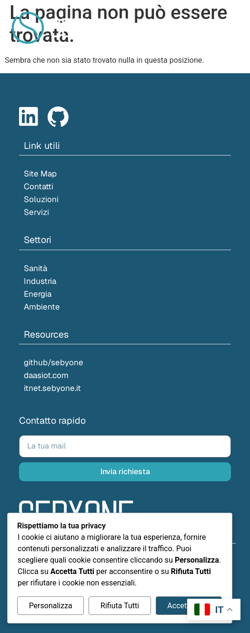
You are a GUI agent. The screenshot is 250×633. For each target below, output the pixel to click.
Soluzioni (41, 199)
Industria (40, 281)
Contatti (38, 186)
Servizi (36, 212)
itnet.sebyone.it (52, 388)
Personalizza (50, 605)
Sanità (35, 268)
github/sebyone (53, 362)
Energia (37, 294)
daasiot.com (46, 375)
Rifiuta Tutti (119, 605)
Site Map (40, 173)
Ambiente (42, 307)
